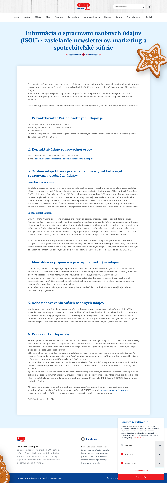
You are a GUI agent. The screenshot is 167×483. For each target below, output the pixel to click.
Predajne (59, 17)
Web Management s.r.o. (52, 478)
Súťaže (38, 17)
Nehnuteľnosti (134, 17)
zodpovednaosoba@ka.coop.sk (78, 158)
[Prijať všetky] (142, 477)
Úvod (16, 17)
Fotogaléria (73, 17)
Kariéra (119, 17)
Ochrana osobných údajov (118, 478)
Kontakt (149, 17)
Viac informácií (139, 438)
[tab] (160, 445)
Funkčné (127, 445)
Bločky (107, 17)
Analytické (128, 454)
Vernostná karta (92, 17)
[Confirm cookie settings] (142, 471)
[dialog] (142, 449)
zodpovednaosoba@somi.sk (48, 158)
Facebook (89, 439)
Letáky (27, 17)
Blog (48, 17)
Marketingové (129, 463)
